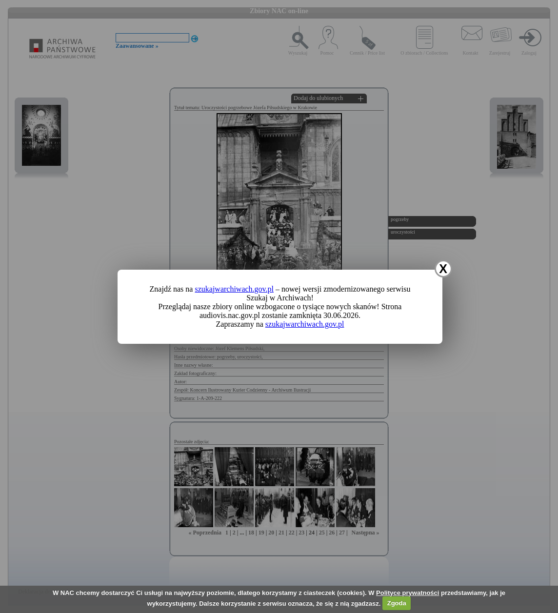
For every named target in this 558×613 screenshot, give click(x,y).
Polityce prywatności (407, 592)
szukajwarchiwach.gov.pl (234, 289)
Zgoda (396, 603)
